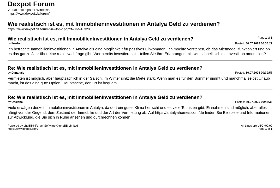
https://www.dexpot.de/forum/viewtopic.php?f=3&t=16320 (49, 29)
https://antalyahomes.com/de (179, 112)
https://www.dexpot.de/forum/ (29, 13)
